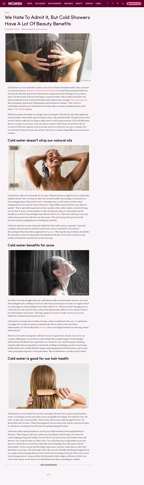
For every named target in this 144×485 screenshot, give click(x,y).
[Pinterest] (112, 3)
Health (57, 214)
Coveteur (42, 327)
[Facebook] (107, 3)
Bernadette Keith (13, 29)
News (29, 3)
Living (98, 3)
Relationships (54, 3)
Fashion (89, 3)
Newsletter (134, 4)
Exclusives (40, 3)
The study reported (79, 99)
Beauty (79, 3)
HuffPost (40, 201)
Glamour (50, 231)
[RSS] (123, 3)
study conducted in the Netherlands (44, 90)
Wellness (68, 3)
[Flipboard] (118, 3)
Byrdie (55, 306)
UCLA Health (19, 109)
